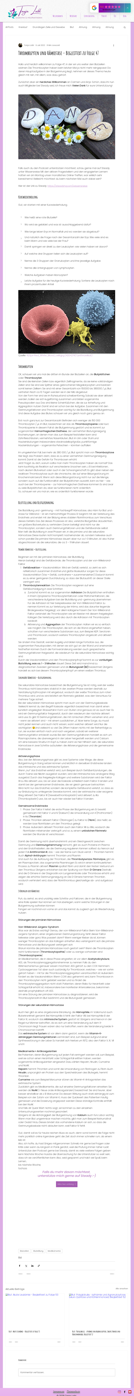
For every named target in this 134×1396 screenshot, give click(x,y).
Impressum (58, 1391)
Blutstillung (38, 1251)
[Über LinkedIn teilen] (32, 1266)
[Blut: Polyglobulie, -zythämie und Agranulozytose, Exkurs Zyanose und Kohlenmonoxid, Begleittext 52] (98, 1310)
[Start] (25, 12)
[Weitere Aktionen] (113, 45)
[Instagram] (119, 1391)
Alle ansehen (122, 1288)
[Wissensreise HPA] (129, 1391)
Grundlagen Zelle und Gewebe (49, 27)
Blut (72, 27)
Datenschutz (73, 1391)
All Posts (9, 27)
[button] (124, 27)
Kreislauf (23, 27)
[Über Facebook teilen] (19, 1266)
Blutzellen (24, 1251)
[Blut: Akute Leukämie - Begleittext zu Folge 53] (35, 1310)
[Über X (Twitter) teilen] (26, 1266)
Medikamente (54, 1251)
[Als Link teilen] (39, 1266)
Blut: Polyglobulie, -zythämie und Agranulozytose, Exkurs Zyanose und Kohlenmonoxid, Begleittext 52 (96, 1333)
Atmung (83, 27)
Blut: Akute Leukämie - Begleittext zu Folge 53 (24, 1331)
